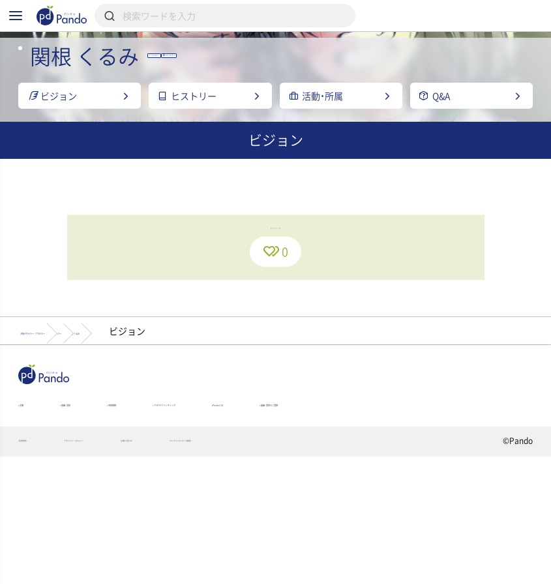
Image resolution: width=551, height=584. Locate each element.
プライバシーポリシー (128, 568)
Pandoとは (404, 503)
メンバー (196, 421)
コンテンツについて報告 (334, 568)
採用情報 (180, 503)
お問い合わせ (229, 568)
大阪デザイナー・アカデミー (84, 421)
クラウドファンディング (289, 503)
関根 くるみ (275, 421)
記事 (29, 503)
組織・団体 (100, 503)
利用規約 (35, 568)
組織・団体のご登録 (59, 522)
